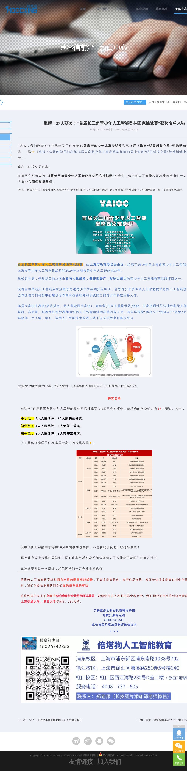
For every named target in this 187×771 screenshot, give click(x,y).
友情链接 (81, 761)
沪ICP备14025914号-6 (146, 755)
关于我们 (103, 9)
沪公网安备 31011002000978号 (118, 755)
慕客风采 (162, 9)
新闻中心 (162, 102)
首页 (83, 9)
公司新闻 (175, 102)
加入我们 (109, 761)
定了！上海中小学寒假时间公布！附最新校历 (55, 720)
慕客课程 (142, 9)
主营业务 (122, 9)
